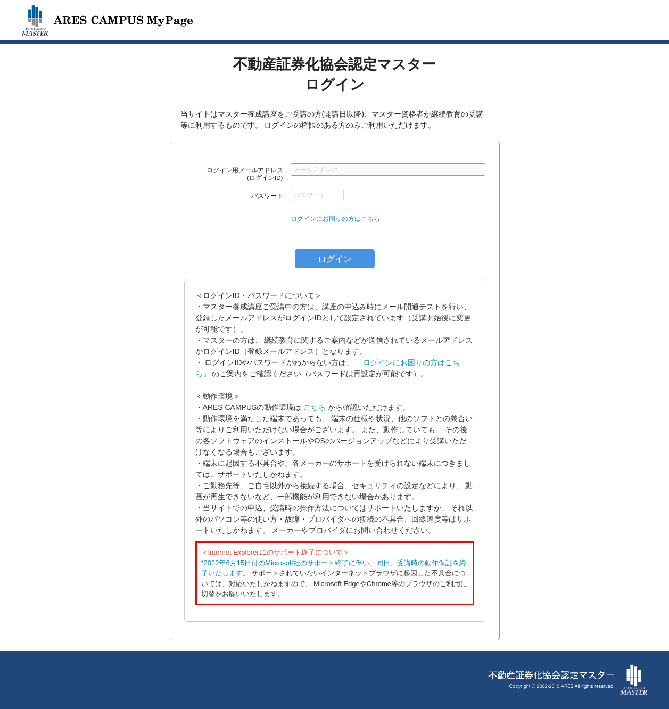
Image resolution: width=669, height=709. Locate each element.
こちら (314, 407)
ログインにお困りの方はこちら (335, 218)
